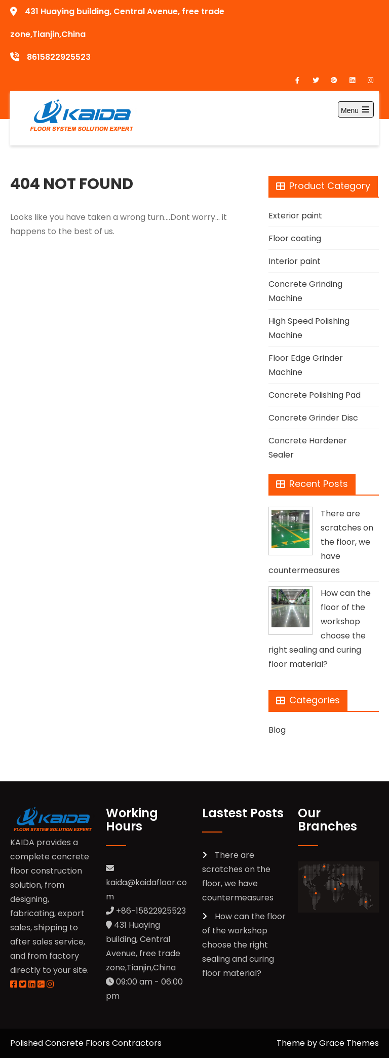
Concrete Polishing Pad (314, 395)
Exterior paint (295, 215)
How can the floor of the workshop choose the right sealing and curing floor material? (244, 945)
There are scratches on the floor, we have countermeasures (320, 542)
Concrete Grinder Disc (313, 418)
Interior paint (294, 261)
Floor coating (294, 238)
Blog (277, 730)
